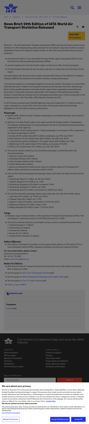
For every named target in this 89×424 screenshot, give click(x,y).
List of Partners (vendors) (11, 415)
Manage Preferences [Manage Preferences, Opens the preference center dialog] (10, 421)
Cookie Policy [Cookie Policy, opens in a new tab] (51, 403)
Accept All (78, 421)
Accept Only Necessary (59, 421)
